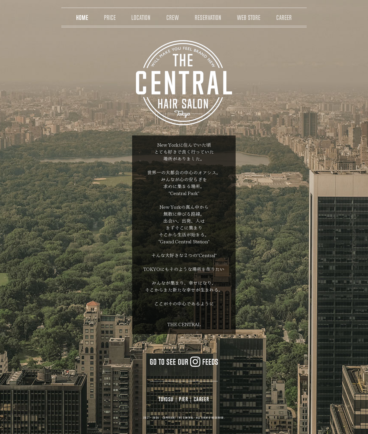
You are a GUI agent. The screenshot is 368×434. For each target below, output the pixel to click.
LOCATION (141, 17)
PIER (183, 399)
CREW (172, 17)
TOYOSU (166, 399)
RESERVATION (208, 17)
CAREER (284, 17)
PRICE (110, 17)
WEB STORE (248, 17)
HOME (82, 17)
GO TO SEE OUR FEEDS (184, 362)
